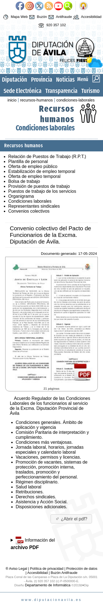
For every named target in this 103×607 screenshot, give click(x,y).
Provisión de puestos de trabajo (39, 186)
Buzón (37, 17)
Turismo (90, 91)
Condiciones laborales (45, 128)
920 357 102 (51, 25)
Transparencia (61, 91)
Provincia (41, 79)
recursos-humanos (36, 100)
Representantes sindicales (34, 206)
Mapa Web (15, 17)
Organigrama (21, 196)
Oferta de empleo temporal (34, 176)
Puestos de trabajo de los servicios (42, 191)
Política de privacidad (46, 568)
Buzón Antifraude (64, 573)
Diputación (14, 79)
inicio (11, 100)
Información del (33, 543)
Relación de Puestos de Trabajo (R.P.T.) (47, 156)
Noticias (65, 79)
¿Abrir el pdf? (71, 519)
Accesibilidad (87, 17)
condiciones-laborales (75, 100)
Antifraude (59, 17)
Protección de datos (81, 568)
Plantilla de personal (28, 161)
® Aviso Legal (17, 568)
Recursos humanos (56, 113)
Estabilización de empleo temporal (41, 171)
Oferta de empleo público (32, 166)
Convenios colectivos (28, 211)
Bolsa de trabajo (24, 181)
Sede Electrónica (22, 91)
